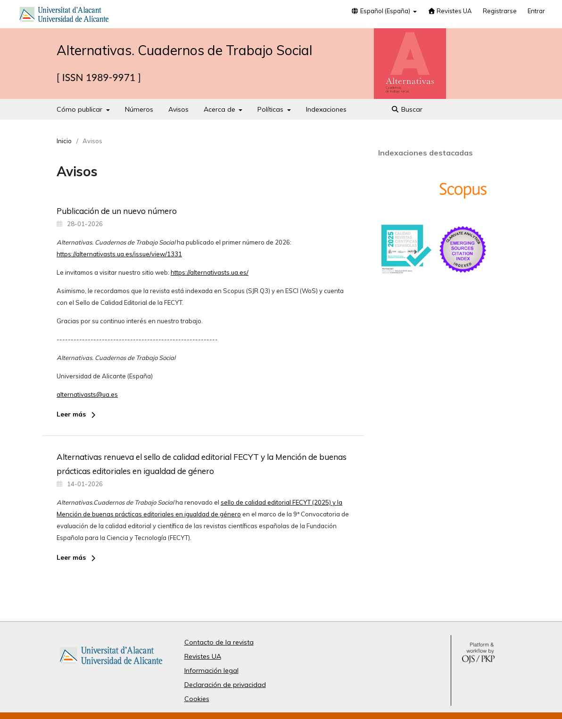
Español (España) (381, 11)
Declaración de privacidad (225, 684)
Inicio (64, 141)
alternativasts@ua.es (87, 394)
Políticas (271, 109)
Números (139, 109)
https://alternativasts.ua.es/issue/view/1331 (119, 254)
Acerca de (220, 109)
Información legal (211, 670)
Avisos (178, 109)
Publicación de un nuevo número (117, 211)
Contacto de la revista (219, 642)
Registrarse (500, 11)
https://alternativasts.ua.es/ (209, 272)
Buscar (407, 109)
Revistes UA (450, 11)
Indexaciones (326, 109)
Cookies (196, 698)
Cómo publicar (80, 109)
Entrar (536, 11)
